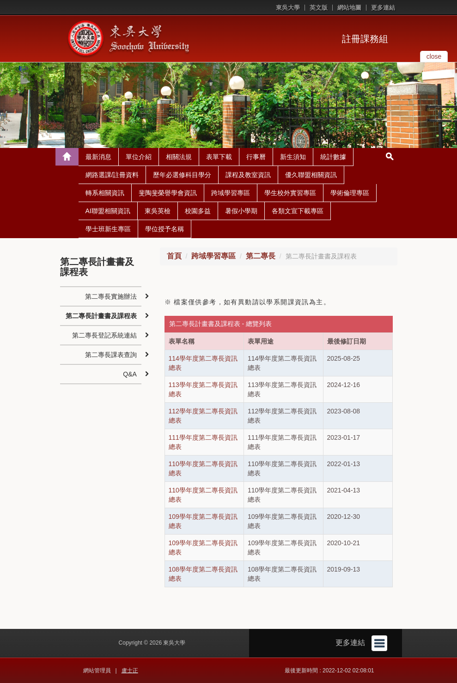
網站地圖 (349, 8)
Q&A (130, 374)
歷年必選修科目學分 (182, 174)
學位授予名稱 (164, 229)
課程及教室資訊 (248, 174)
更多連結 (383, 8)
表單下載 (219, 156)
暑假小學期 (241, 211)
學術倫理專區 (349, 193)
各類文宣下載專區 (297, 211)
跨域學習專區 (230, 193)
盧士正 (130, 670)
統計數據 (333, 156)
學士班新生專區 (108, 229)
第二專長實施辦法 (111, 296)
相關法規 (179, 156)
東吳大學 (288, 8)
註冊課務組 (365, 39)
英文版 (319, 8)
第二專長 (260, 256)
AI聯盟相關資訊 (107, 211)
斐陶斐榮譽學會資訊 (168, 193)
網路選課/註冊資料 (112, 174)
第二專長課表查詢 (111, 354)
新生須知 (293, 156)
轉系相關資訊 (104, 193)
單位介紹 (139, 156)
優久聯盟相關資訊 (311, 174)
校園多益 (198, 211)
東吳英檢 (158, 211)
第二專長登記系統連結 (104, 335)
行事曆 (256, 156)
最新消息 (98, 156)
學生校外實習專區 (290, 193)
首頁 (174, 256)
